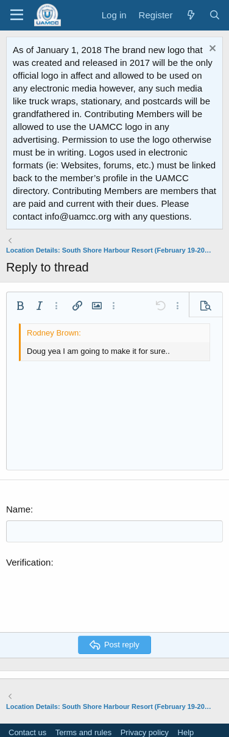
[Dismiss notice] (211, 49)
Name (18, 509)
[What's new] (190, 15)
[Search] (215, 15)
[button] (20, 305)
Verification (28, 562)
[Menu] (16, 15)
